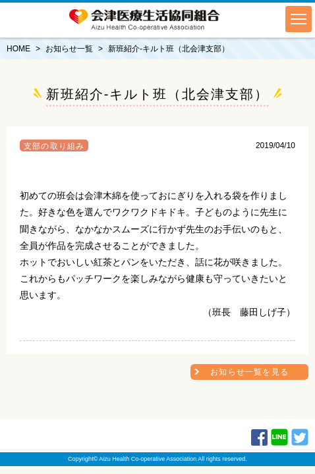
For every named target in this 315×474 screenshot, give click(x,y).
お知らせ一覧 (69, 48)
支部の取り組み (54, 146)
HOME (18, 48)
